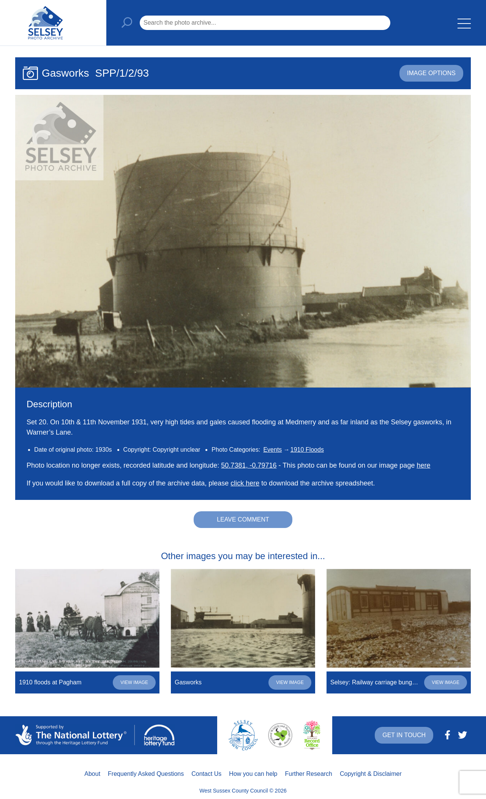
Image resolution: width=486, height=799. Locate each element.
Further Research (309, 774)
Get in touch (404, 735)
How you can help (253, 774)
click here (244, 483)
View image (134, 682)
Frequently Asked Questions (146, 774)
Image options (431, 73)
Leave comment (243, 519)
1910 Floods (307, 449)
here (423, 465)
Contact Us (206, 774)
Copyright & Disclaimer (371, 774)
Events (272, 449)
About (92, 774)
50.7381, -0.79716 (248, 465)
